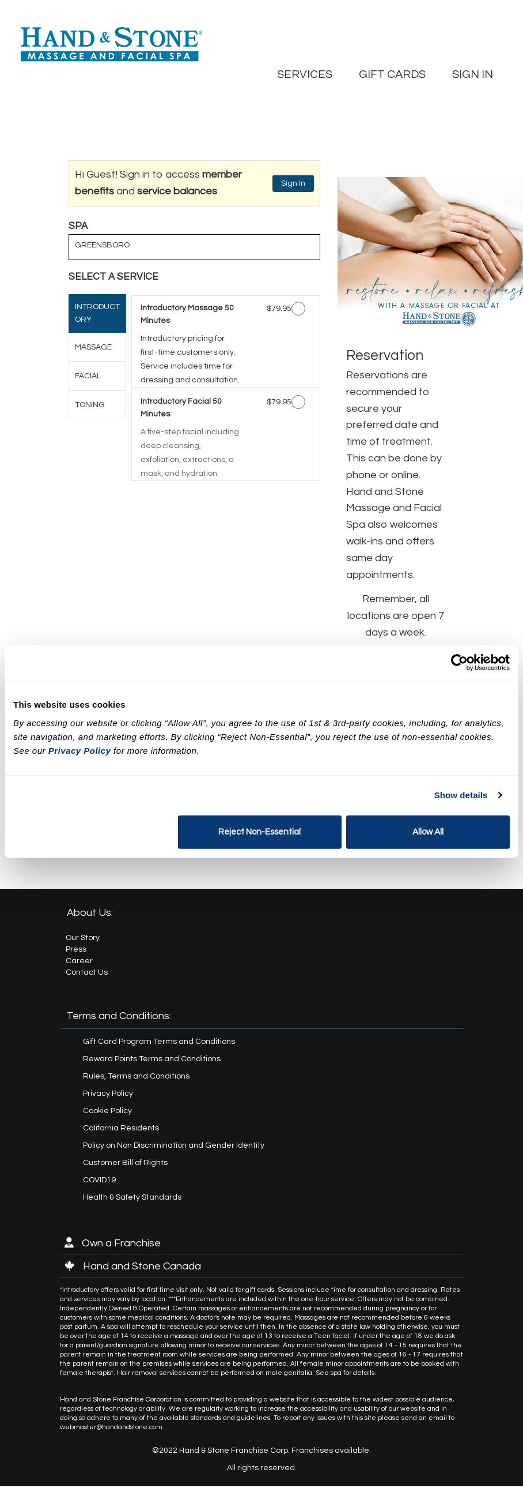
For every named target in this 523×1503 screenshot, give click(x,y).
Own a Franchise (113, 1243)
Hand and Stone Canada (133, 1266)
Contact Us (87, 972)
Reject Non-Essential (259, 831)
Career (79, 961)
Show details (461, 795)
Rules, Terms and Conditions (136, 1076)
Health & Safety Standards (132, 1197)
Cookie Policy (107, 1111)
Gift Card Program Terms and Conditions (159, 1042)
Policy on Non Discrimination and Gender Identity (173, 1145)
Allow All (428, 831)
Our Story (83, 938)
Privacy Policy (108, 1093)
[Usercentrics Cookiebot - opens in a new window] (459, 662)
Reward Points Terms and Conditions (152, 1059)
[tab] (97, 313)
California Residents (121, 1128)
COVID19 (99, 1180)
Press (76, 949)
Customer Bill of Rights (125, 1163)
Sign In (293, 183)
